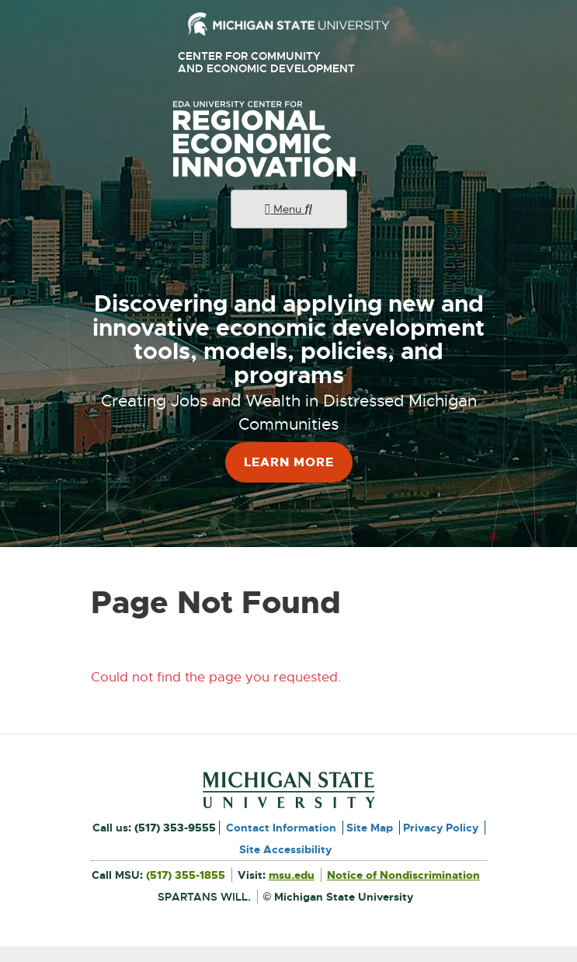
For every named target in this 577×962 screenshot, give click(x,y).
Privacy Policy (440, 828)
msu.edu (292, 875)
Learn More (289, 462)
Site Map (369, 828)
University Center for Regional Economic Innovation (289, 139)
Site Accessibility (285, 849)
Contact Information (281, 828)
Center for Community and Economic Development (272, 62)
